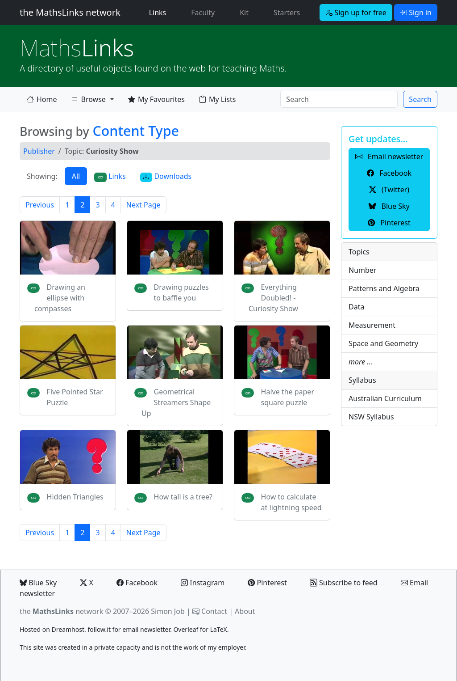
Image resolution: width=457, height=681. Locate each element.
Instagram (202, 583)
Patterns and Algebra (384, 288)
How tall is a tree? (183, 497)
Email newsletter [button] (389, 156)
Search (420, 99)
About (245, 611)
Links (159, 12)
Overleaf (185, 629)
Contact (214, 611)
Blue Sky (38, 583)
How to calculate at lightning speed (291, 502)
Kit (244, 12)
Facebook (137, 583)
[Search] (339, 99)
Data (356, 307)
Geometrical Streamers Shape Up (176, 402)
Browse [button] (88, 101)
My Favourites (156, 99)
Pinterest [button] (389, 223)
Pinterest (267, 583)
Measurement (372, 325)
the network (61, 611)
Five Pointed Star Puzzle (75, 397)
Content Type (135, 130)
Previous (39, 205)
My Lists (217, 99)
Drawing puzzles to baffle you (181, 292)
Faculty (203, 12)
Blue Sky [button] (389, 206)
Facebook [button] (389, 173)
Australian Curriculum (385, 398)
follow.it (99, 629)
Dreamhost (68, 629)
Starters (287, 12)
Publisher (39, 151)
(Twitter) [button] (389, 190)
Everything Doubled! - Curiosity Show (273, 297)
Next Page (143, 205)
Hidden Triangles (75, 497)
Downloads (166, 176)
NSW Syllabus (371, 417)
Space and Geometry (383, 343)
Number (362, 270)
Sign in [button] (416, 12)
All (76, 176)
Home (42, 99)
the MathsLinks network (70, 12)
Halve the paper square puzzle (287, 397)
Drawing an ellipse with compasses (59, 297)
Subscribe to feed (344, 583)
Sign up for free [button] (355, 12)
